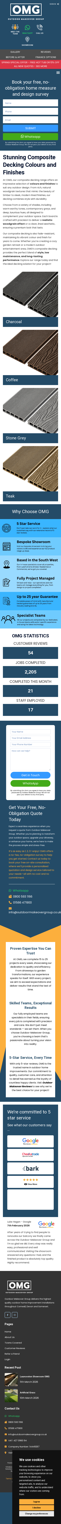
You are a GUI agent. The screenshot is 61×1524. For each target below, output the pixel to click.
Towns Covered (13, 1342)
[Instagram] (15, 1315)
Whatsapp (30, 137)
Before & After (15, 57)
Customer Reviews (15, 1348)
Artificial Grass (27, 1392)
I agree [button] (36, 1502)
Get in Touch (30, 775)
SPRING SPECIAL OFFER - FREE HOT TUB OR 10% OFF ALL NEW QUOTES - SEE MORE (30, 64)
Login (7, 1359)
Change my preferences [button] (36, 1513)
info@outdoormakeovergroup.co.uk (35, 912)
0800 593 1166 (22, 896)
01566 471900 (22, 902)
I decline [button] (36, 1508)
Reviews (46, 52)
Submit (30, 128)
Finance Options (46, 57)
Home (8, 1331)
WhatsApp (30, 783)
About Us (10, 1337)
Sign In (54, 4)
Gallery (15, 52)
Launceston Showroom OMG (34, 1376)
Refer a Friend (12, 1353)
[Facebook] (7, 1315)
